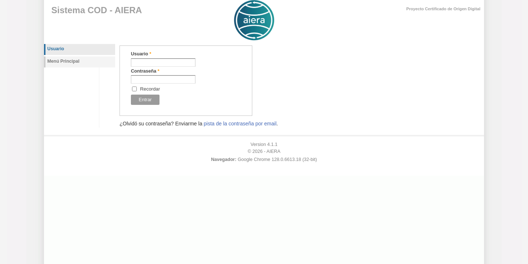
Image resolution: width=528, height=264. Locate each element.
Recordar (150, 89)
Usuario (141, 53)
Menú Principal (63, 61)
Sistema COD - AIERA (96, 10)
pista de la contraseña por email (240, 123)
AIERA (273, 151)
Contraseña (145, 71)
